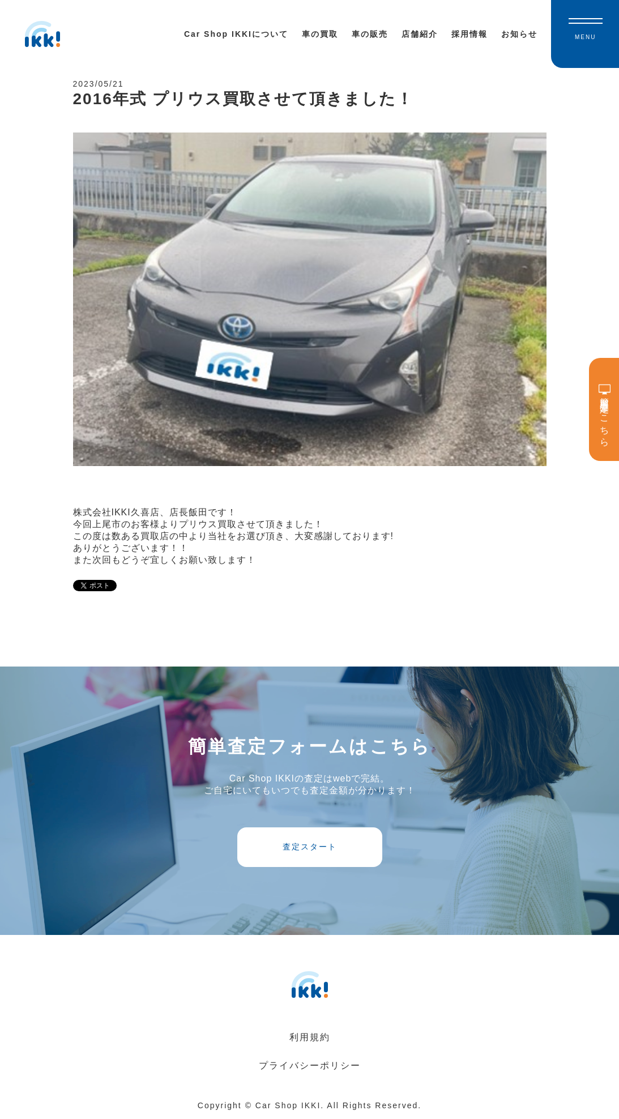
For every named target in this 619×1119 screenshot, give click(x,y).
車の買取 (320, 34)
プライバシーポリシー (310, 1065)
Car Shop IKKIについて (236, 34)
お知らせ (519, 34)
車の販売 (370, 34)
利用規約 (309, 1037)
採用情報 (469, 34)
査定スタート (310, 846)
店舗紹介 (420, 34)
